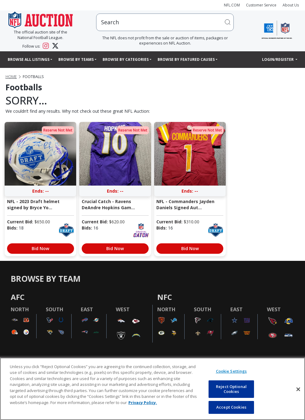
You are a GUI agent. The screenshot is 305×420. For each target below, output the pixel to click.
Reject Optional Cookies (231, 389)
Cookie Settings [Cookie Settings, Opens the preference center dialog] (231, 371)
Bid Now (40, 248)
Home (11, 76)
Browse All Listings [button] (28, 59)
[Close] (298, 389)
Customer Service (261, 5)
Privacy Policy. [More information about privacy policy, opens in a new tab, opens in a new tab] (142, 402)
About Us (291, 5)
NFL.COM (232, 5)
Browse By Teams (76, 59)
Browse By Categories (126, 59)
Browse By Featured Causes (186, 59)
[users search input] (165, 22)
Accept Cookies (231, 407)
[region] (152, 389)
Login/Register (278, 59)
